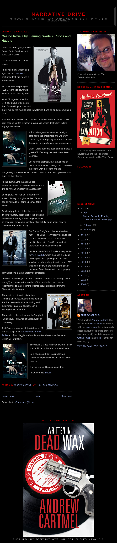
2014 (84, 262)
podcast (19, 73)
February (88, 225)
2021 (84, 208)
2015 (84, 257)
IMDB (48, 372)
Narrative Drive (59, 14)
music (89, 338)
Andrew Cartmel (90, 315)
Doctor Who (96, 323)
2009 (84, 284)
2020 (84, 235)
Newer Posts (8, 396)
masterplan (91, 327)
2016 (84, 253)
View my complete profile (92, 346)
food (99, 338)
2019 (84, 239)
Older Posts (66, 396)
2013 (84, 266)
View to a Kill (37, 255)
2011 (84, 275)
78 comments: (51, 385)
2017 (84, 248)
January (88, 229)
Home (38, 396)
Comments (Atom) (24, 402)
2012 (84, 271)
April (86, 212)
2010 (84, 280)
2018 (84, 244)
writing (80, 338)
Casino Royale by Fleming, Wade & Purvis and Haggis (36, 38)
